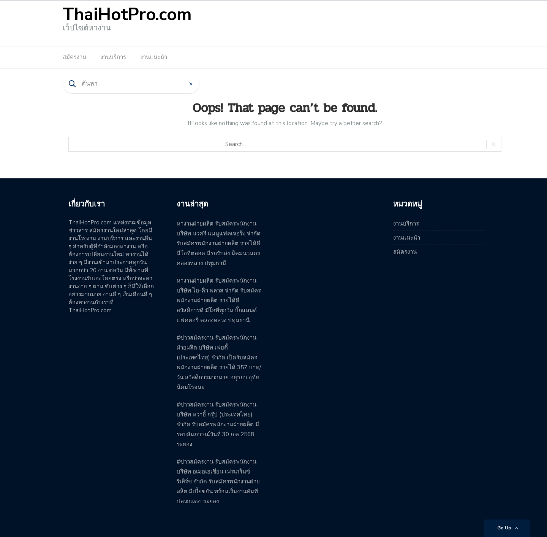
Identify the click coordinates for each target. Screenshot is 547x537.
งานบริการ (113, 57)
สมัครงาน (74, 57)
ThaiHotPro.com (127, 14)
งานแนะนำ (153, 57)
